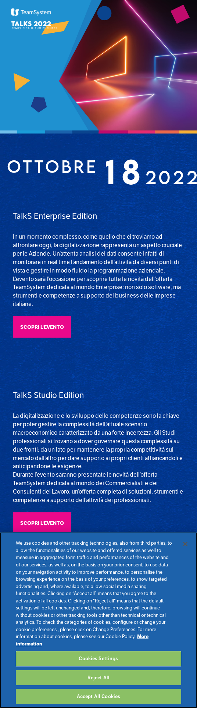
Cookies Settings (98, 658)
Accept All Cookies (98, 696)
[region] (98, 620)
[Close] (185, 544)
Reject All (98, 678)
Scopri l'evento (42, 327)
